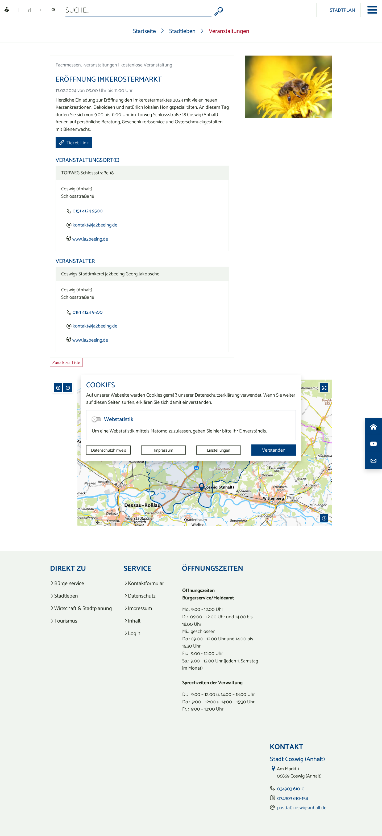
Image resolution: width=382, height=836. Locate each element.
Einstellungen (218, 450)
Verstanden (273, 449)
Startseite (144, 31)
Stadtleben (182, 31)
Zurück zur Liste (66, 362)
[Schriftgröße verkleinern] (18, 10)
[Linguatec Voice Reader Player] (7, 10)
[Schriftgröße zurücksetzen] (30, 10)
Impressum (163, 450)
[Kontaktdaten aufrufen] (373, 460)
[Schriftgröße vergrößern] (42, 10)
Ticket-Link (74, 142)
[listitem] (81, 583)
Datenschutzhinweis (108, 450)
